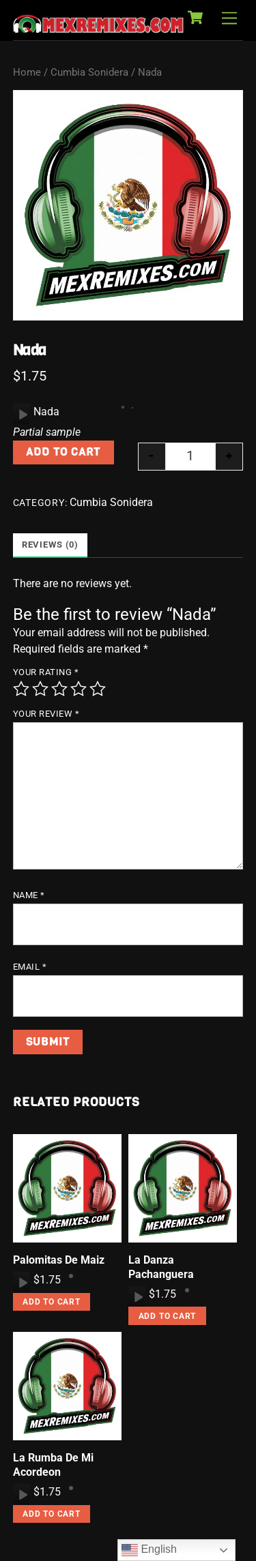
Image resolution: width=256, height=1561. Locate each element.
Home (27, 72)
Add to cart (63, 452)
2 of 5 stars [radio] (40, 689)
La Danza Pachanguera (161, 1267)
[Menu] (229, 18)
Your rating (46, 672)
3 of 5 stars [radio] (59, 689)
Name (29, 895)
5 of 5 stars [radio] (97, 689)
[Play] (21, 413)
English (149, 1550)
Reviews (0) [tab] (50, 544)
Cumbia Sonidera (89, 72)
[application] (21, 414)
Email (30, 967)
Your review (46, 714)
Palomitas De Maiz (58, 1259)
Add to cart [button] (52, 1302)
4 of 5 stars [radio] (78, 689)
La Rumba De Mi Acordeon (53, 1464)
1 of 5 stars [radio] (21, 689)
